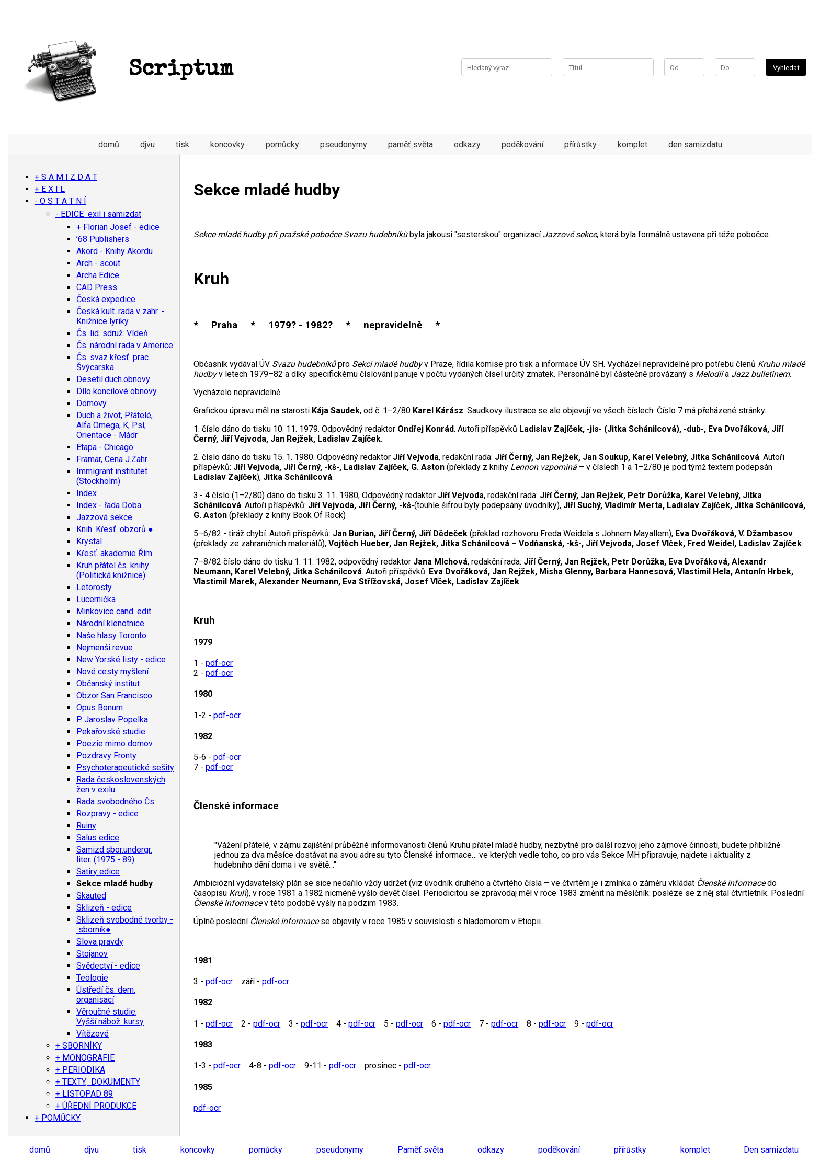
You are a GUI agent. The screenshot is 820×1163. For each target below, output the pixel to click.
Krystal (89, 541)
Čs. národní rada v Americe (124, 345)
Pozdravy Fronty (106, 756)
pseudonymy (343, 144)
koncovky (227, 144)
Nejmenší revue (104, 647)
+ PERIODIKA (80, 1070)
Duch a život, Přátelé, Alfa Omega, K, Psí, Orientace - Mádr (114, 425)
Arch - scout (98, 263)
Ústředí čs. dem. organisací (105, 995)
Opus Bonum (99, 707)
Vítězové (92, 1034)
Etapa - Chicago (104, 447)
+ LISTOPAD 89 (84, 1094)
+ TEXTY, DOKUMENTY (97, 1082)
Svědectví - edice (108, 966)
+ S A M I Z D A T (66, 177)
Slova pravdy (99, 942)
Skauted (91, 896)
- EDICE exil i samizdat (98, 214)
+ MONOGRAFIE (85, 1058)
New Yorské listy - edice (121, 659)
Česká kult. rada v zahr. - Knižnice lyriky (120, 316)
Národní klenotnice (110, 623)
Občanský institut (108, 683)
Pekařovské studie (110, 731)
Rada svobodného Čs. (116, 802)
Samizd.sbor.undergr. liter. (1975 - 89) (114, 855)
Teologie (92, 978)
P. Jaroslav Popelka (112, 719)
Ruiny (86, 826)
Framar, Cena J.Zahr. (112, 459)
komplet (632, 144)
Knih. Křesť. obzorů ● (114, 529)
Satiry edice (98, 872)
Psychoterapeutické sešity (125, 768)
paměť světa (410, 144)
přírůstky (580, 144)
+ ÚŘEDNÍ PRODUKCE (95, 1106)
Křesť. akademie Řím (114, 553)
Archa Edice (97, 275)
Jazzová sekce (104, 517)
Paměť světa (420, 1150)
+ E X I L (50, 189)
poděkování (522, 144)
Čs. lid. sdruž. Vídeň (112, 333)
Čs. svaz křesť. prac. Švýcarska (113, 362)
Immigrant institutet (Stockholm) (111, 476)
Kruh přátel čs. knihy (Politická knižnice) (112, 570)
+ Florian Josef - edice (118, 227)
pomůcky (282, 144)
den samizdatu (695, 144)
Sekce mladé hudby (114, 884)
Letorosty (94, 587)
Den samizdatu (771, 1150)
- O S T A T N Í (60, 201)
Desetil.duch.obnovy (113, 379)
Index (86, 493)
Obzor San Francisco (114, 695)
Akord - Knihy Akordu (114, 251)
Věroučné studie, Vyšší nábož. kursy (110, 1017)
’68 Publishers (102, 239)
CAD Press (96, 287)
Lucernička (96, 599)
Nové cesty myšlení (112, 671)
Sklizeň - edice (104, 908)
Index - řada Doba (108, 505)
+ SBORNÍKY (78, 1046)
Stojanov (92, 954)
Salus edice (97, 838)
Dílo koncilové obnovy (116, 391)
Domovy (91, 403)
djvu (147, 144)
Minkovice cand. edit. (114, 611)
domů (108, 144)
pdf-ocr (219, 663)
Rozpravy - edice (107, 814)
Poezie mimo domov (114, 744)
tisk (182, 144)
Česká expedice (105, 299)
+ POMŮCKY (58, 1118)
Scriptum (126, 70)
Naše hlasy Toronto (111, 635)
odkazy (467, 144)
